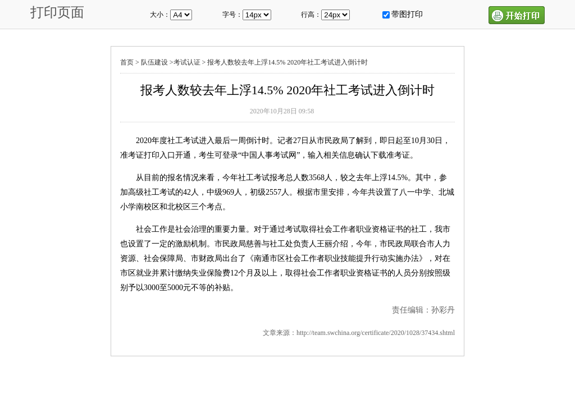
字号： (232, 15)
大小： (160, 15)
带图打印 (407, 14)
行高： (311, 15)
